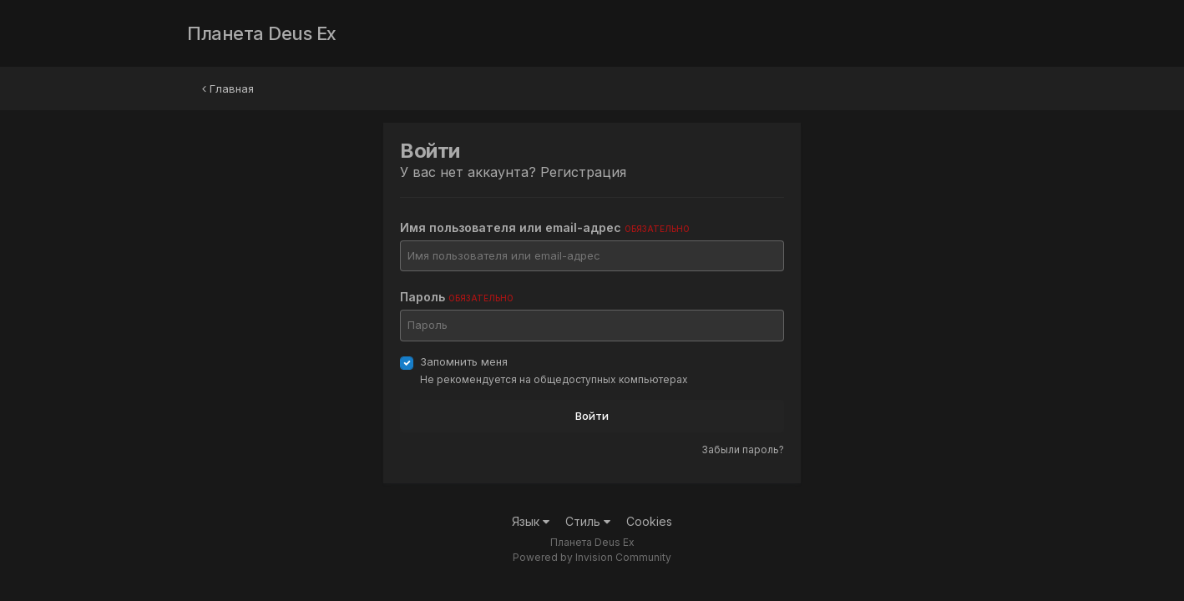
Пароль (457, 297)
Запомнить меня (464, 361)
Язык (530, 521)
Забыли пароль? (742, 449)
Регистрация (583, 172)
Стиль (587, 521)
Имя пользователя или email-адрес (545, 227)
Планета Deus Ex (261, 33)
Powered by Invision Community (592, 557)
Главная (228, 88)
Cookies (649, 521)
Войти (592, 415)
